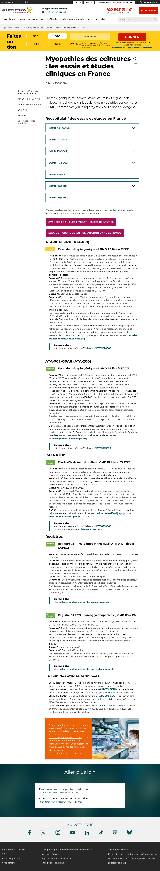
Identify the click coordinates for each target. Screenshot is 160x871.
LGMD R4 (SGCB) (58, 163)
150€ (57, 43)
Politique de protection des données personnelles (67, 850)
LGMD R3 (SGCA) (58, 151)
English (25, 2)
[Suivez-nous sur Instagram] (58, 834)
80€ (57, 36)
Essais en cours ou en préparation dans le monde (85, 233)
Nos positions (8, 863)
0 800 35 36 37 (52, 12)
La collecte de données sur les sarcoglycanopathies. (85, 669)
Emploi (77, 3)
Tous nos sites (9, 2)
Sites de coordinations (53, 863)
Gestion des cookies (118, 850)
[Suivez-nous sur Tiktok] (101, 834)
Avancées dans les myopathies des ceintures (81, 222)
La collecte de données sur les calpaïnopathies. (82, 602)
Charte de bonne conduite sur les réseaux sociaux (133, 854)
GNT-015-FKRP (107, 689)
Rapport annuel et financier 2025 (58, 858)
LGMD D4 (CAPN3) (59, 128)
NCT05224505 (103, 348)
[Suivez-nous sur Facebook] (29, 834)
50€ (35, 36)
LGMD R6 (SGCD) (58, 186)
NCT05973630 (103, 448)
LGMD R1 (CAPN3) (59, 139)
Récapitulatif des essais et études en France (28, 92)
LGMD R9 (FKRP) (58, 197)
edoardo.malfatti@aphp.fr (112, 513)
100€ (36, 43)
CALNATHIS (23, 110)
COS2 (102, 705)
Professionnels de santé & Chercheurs (115, 3)
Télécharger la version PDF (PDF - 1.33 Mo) (61, 792)
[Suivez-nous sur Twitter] (43, 834)
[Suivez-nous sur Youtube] (72, 834)
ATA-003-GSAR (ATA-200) (29, 104)
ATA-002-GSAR (107, 696)
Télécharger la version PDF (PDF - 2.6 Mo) (60, 801)
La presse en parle (117, 863)
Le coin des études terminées (26, 122)
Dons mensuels (119, 48)
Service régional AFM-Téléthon (65, 737)
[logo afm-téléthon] (17, 13)
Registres (22, 115)
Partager (135, 59)
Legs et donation (134, 48)
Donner (132, 37)
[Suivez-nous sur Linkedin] (87, 834)
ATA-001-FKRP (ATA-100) (29, 99)
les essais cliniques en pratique (65, 753)
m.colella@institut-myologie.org (68, 438)
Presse (89, 3)
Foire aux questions (12, 858)
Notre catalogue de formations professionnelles (132, 858)
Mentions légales (50, 854)
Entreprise (147, 48)
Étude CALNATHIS (91, 529)
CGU (4, 854)
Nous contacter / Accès (13, 850)
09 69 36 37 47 (143, 43)
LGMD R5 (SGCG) (58, 174)
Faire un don (148, 10)
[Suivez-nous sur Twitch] (115, 834)
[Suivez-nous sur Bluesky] (129, 834)
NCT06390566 (103, 526)
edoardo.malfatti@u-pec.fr (64, 516)
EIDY (108, 682)
